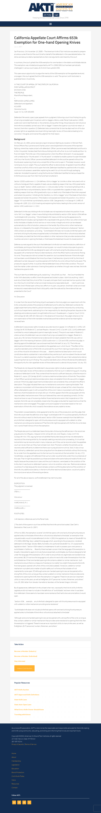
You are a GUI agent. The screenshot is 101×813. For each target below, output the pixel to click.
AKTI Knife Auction (21, 690)
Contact (15, 787)
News (14, 780)
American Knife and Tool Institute (50, 7)
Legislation (16, 765)
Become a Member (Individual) (25, 656)
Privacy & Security (18, 744)
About (14, 757)
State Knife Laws (20, 700)
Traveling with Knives (22, 714)
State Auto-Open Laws (22, 704)
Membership (16, 761)
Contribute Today (18, 776)
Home (14, 753)
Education (15, 768)
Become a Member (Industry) (25, 651)
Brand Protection (18, 772)
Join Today (47, 15)
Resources (15, 784)
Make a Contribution (24, 668)
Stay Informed (19, 661)
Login (56, 15)
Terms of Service (30, 744)
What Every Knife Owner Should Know (29, 709)
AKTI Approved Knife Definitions (26, 695)
